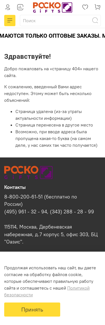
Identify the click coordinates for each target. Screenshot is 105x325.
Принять (32, 309)
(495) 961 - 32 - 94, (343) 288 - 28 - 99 (49, 212)
